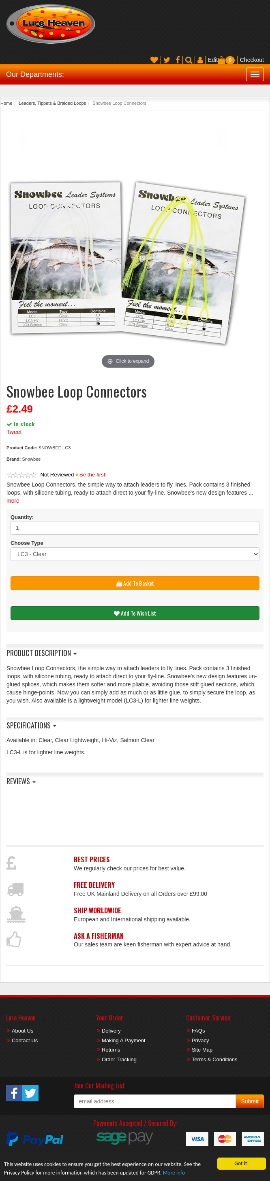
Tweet (13, 432)
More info (174, 1172)
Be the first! (93, 475)
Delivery (111, 1031)
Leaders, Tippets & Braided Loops (52, 103)
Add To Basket (135, 583)
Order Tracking (119, 1059)
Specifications (31, 725)
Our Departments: (35, 74)
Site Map (202, 1050)
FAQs (198, 1031)
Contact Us (25, 1040)
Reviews (21, 781)
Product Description (41, 653)
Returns (111, 1050)
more (12, 500)
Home (6, 103)
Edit (213, 60)
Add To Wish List (135, 613)
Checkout (252, 60)
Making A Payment (124, 1040)
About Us (22, 1031)
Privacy (200, 1040)
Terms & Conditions (215, 1059)
